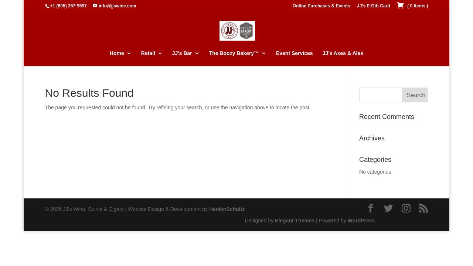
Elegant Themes (294, 221)
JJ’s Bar (182, 53)
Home (117, 53)
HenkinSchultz (227, 209)
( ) (412, 6)
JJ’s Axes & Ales (342, 53)
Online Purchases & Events (321, 6)
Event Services (294, 53)
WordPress (361, 221)
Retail (148, 53)
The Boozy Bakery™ (234, 53)
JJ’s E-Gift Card (373, 6)
